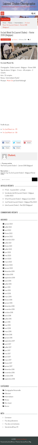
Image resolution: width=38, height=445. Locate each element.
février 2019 (8, 300)
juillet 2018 (8, 319)
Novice (7, 406)
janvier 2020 (9, 268)
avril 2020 (8, 259)
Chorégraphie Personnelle (13, 390)
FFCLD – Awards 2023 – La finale (15, 190)
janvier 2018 (8, 338)
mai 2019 (8, 290)
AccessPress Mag (26, 442)
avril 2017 (8, 357)
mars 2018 (8, 331)
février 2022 (8, 233)
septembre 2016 (10, 379)
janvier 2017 (8, 366)
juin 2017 (7, 350)
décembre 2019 (9, 271)
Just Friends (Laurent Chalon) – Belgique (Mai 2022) (21, 202)
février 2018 (8, 335)
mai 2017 (8, 354)
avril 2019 (8, 293)
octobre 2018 (9, 312)
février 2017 (8, 363)
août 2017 (8, 344)
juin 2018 (7, 322)
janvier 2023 (9, 224)
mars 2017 (8, 360)
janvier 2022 (9, 236)
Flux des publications (11, 421)
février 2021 (8, 246)
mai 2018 (8, 325)
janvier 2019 (8, 303)
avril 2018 (8, 328)
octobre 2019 (9, 274)
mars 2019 (8, 297)
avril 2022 (8, 230)
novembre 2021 (9, 240)
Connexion (8, 418)
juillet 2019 (8, 284)
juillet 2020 (8, 249)
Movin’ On (10, 80)
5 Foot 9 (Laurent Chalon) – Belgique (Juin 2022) (20, 199)
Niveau (10, 23)
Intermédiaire (19, 23)
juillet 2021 (8, 243)
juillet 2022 (8, 227)
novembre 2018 (10, 309)
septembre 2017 (10, 341)
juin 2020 (8, 252)
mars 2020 (8, 262)
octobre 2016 (9, 376)
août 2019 (8, 281)
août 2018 (8, 316)
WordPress (11, 442)
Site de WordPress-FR (11, 427)
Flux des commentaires (12, 424)
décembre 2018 (9, 306)
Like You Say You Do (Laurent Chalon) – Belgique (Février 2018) (18, 173)
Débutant (8, 393)
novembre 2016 (10, 373)
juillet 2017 (8, 347)
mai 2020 (8, 255)
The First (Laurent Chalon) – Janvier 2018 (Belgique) (17, 166)
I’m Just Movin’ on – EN (10, 132)
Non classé (8, 403)
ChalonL (15, 39)
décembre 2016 (9, 369)
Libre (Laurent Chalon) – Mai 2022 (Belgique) (18, 205)
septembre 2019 (10, 278)
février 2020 (9, 265)
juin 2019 (7, 287)
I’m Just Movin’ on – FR (10, 129)
